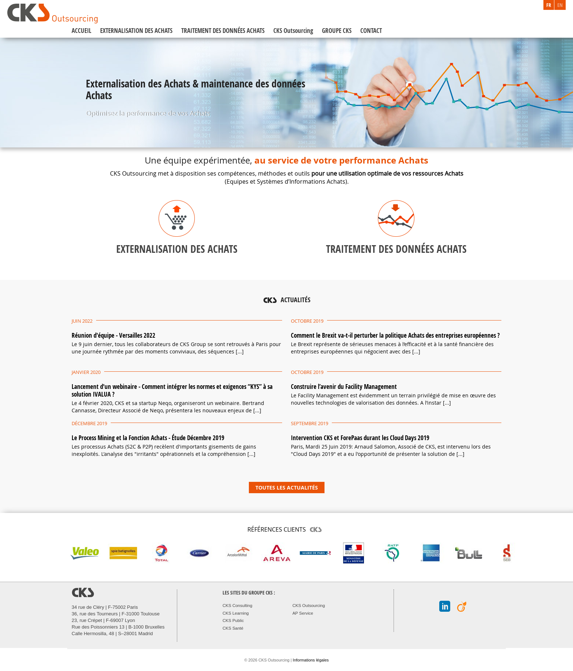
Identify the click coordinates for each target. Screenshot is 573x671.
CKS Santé (233, 628)
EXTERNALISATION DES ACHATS (136, 30)
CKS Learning (236, 613)
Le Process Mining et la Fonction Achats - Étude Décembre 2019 (148, 438)
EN (560, 5)
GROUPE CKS (337, 30)
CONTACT (371, 30)
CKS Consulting (237, 605)
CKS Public (233, 620)
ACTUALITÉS (295, 299)
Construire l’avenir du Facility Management (344, 386)
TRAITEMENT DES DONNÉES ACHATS (223, 30)
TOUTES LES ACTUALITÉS (286, 487)
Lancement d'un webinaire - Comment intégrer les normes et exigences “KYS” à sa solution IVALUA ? (172, 390)
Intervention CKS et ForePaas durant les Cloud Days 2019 (360, 438)
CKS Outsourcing (293, 30)
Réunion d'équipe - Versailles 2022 (113, 335)
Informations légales (311, 660)
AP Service (302, 613)
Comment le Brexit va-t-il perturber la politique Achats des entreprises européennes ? (395, 335)
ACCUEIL (81, 30)
